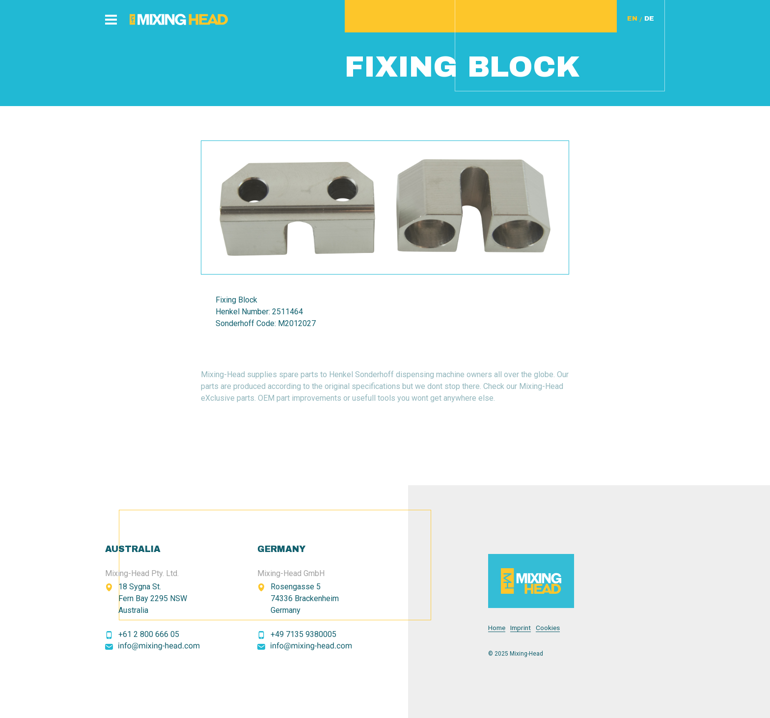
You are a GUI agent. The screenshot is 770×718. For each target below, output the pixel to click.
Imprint (520, 628)
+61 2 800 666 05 (148, 634)
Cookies (548, 628)
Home (496, 628)
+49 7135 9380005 (303, 634)
